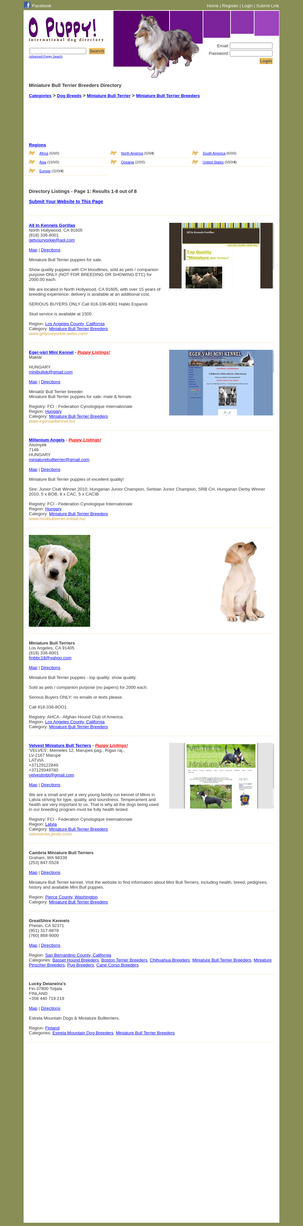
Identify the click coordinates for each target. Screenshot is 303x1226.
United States (213, 162)
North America (132, 153)
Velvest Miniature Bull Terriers (60, 745)
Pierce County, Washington (71, 897)
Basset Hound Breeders (75, 960)
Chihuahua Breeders (170, 960)
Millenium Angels (47, 439)
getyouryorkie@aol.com (52, 240)
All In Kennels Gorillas (52, 225)
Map (33, 249)
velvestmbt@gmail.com (51, 774)
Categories (40, 95)
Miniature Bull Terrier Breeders (168, 95)
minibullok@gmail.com (51, 372)
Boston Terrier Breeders (124, 960)
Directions (50, 249)
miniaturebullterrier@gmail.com (59, 459)
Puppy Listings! (93, 352)
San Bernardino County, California (78, 955)
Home (213, 5)
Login (247, 5)
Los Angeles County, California (75, 323)
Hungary (53, 411)
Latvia (51, 824)
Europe (45, 171)
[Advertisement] (143, 114)
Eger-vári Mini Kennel (51, 352)
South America (214, 153)
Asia (42, 162)
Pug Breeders (80, 964)
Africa (43, 153)
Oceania (127, 162)
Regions (37, 144)
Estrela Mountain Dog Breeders (82, 1032)
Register (230, 5)
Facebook (41, 5)
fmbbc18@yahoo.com (50, 657)
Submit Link (267, 5)
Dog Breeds (69, 95)
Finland (52, 1027)
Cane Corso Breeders (117, 964)
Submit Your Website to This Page (66, 201)
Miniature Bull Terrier (109, 95)
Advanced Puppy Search (46, 56)
